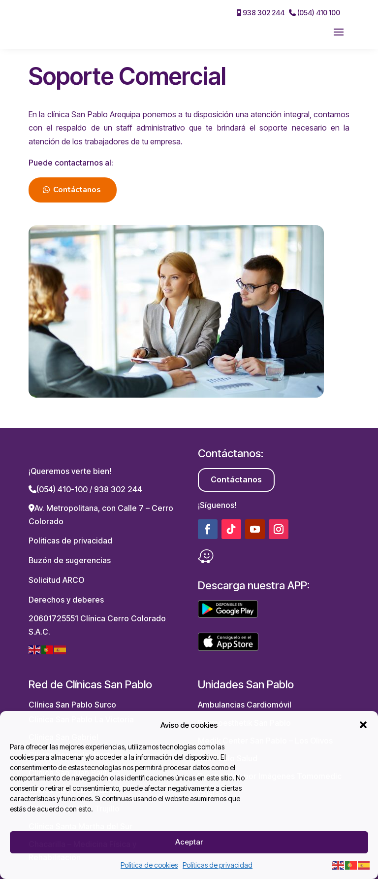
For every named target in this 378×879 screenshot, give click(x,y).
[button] (363, 725)
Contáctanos (77, 189)
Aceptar (189, 841)
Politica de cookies (149, 865)
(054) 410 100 (314, 12)
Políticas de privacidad (217, 865)
